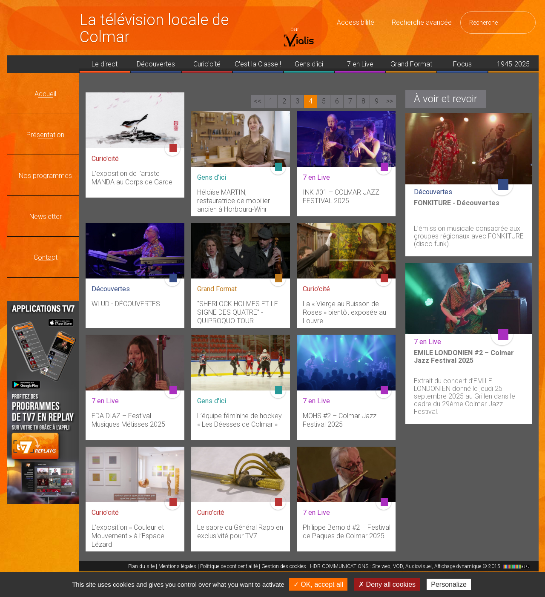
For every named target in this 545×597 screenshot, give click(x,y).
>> (389, 101)
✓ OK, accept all (318, 584)
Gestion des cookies (283, 566)
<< (257, 101)
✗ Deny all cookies (387, 584)
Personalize (449, 584)
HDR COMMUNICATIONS (421, 566)
